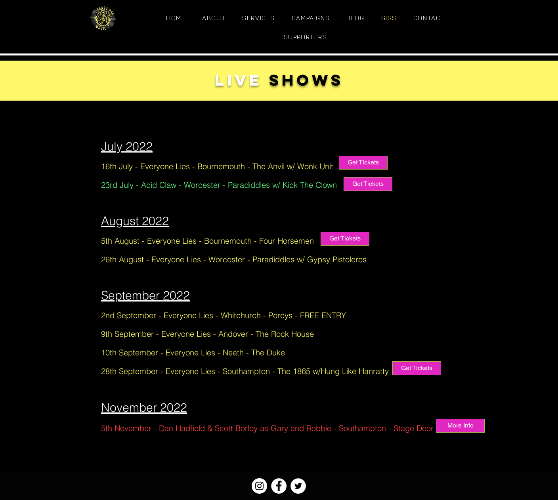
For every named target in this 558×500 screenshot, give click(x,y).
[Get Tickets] (363, 163)
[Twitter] (298, 486)
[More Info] (460, 426)
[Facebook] (279, 486)
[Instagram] (259, 486)
